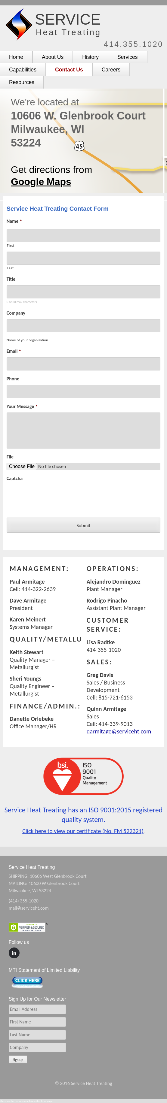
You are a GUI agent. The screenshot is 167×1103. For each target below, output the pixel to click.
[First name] (83, 235)
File (10, 457)
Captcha (15, 478)
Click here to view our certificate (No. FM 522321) (83, 831)
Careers (111, 70)
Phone (13, 379)
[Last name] (83, 258)
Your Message (22, 406)
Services (127, 57)
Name (14, 221)
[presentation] (52, 496)
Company (16, 313)
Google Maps (41, 181)
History (90, 57)
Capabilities (22, 70)
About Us (52, 57)
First (11, 245)
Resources (21, 82)
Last (10, 268)
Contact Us (69, 70)
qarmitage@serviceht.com (119, 731)
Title (11, 279)
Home (16, 57)
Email (14, 351)
